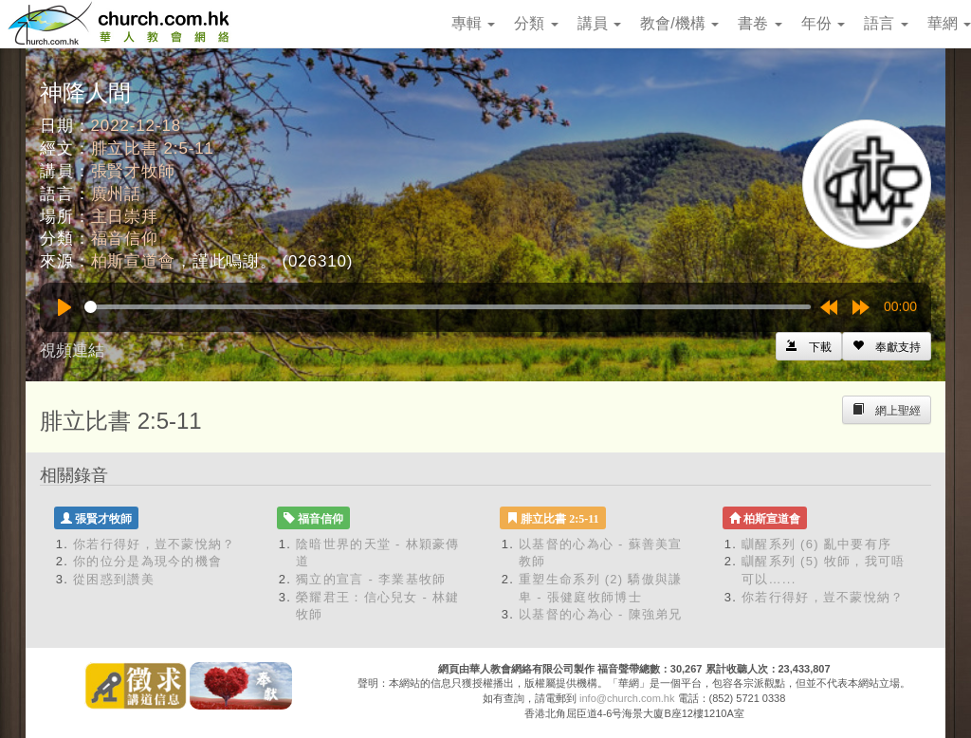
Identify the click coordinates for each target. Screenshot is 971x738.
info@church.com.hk (626, 698)
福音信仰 (124, 239)
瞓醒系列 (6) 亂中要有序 (816, 544)
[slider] (447, 307)
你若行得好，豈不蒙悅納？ (154, 544)
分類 (536, 23)
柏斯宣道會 (133, 261)
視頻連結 (72, 350)
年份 (823, 23)
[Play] (64, 307)
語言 (885, 23)
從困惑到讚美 (114, 579)
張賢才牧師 (133, 171)
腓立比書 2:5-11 (152, 148)
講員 (599, 23)
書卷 (759, 23)
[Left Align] (886, 346)
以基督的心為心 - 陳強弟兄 (601, 614)
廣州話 (116, 194)
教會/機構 (679, 23)
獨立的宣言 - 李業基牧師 (371, 579)
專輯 (473, 23)
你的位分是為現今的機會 (147, 561)
